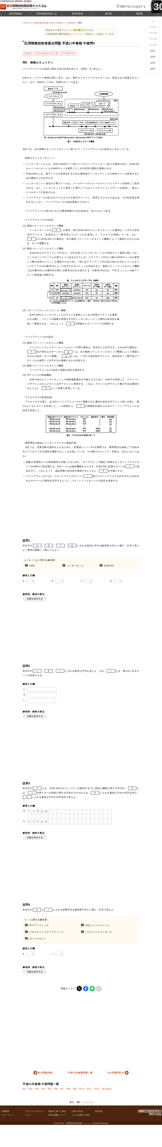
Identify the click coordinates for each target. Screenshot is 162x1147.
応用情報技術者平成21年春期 (48, 23)
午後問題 (70, 23)
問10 (82, 1089)
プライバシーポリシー (34, 1111)
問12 (97, 1089)
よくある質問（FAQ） (81, 1115)
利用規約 (5, 1111)
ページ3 (152, 39)
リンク (28, 1115)
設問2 (153, 57)
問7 (62, 1089)
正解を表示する (35, 598)
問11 (89, 1089)
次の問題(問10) (116, 1072)
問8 (68, 1089)
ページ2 (152, 33)
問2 (31, 1089)
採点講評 (107, 1089)
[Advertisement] (74, 510)
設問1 (153, 51)
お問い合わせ (77, 1111)
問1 (25, 1089)
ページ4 (152, 45)
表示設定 (99, 1111)
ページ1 (152, 27)
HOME (26, 23)
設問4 (153, 69)
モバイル (88, 1102)
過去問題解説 (15, 13)
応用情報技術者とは (46, 13)
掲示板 (108, 13)
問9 (75, 1089)
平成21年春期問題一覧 (80, 1072)
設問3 (153, 63)
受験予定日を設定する (133, 6)
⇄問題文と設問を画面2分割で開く (42, 53)
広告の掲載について (57, 1115)
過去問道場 (77, 13)
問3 (37, 1089)
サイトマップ (7, 1115)
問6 (56, 1089)
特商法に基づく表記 (57, 1111)
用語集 (139, 13)
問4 (43, 1089)
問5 (50, 1089)
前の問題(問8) (45, 1072)
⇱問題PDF (69, 53)
